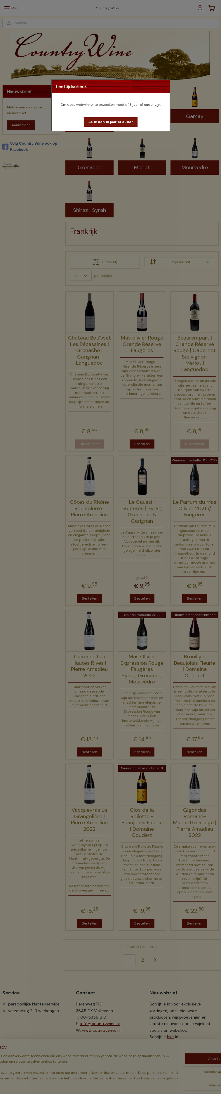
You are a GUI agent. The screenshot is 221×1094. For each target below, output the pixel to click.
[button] (110, 122)
